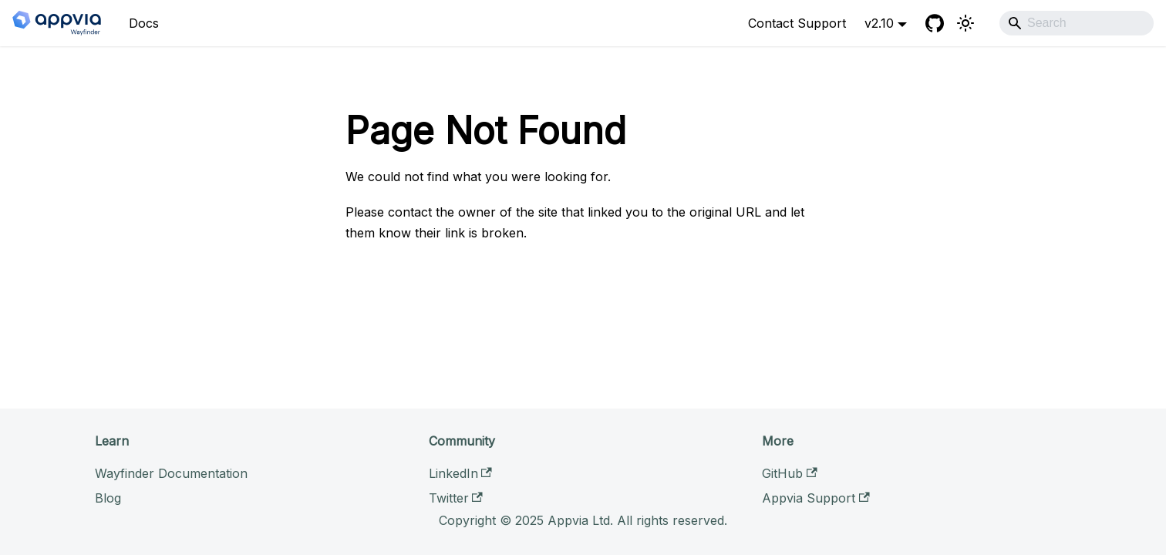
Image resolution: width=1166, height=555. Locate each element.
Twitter (456, 498)
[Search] (1076, 23)
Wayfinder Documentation (171, 473)
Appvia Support (815, 498)
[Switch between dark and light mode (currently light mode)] (965, 23)
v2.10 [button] (879, 23)
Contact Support (797, 23)
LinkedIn (460, 473)
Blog (108, 498)
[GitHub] (934, 23)
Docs (144, 23)
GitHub (789, 473)
